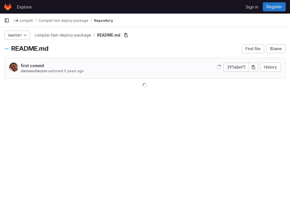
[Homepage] (7, 6)
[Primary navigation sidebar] (6, 20)
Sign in (252, 7)
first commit (32, 65)
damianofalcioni (34, 71)
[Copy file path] (126, 35)
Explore (24, 7)
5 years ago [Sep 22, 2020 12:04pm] (74, 71)
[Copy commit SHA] (253, 67)
